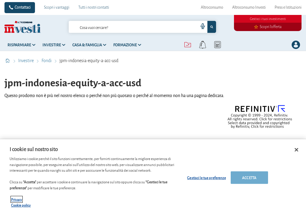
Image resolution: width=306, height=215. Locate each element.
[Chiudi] (296, 149)
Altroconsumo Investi (249, 7)
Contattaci (22, 7)
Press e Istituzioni (288, 7)
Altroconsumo (212, 7)
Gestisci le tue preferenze (206, 177)
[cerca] (124, 27)
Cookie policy (21, 205)
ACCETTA (249, 177)
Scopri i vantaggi (56, 7)
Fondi (47, 60)
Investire (26, 60)
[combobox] (142, 27)
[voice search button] (200, 27)
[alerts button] (202, 45)
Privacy (16, 199)
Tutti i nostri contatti (93, 7)
